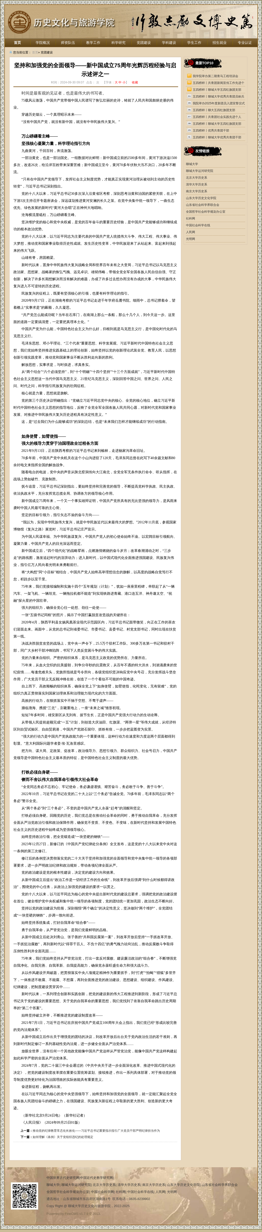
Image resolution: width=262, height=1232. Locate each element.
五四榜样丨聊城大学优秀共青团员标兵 (218, 96)
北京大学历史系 (196, 177)
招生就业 (219, 43)
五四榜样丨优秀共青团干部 (211, 130)
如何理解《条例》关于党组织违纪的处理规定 (63, 1137)
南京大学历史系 (196, 191)
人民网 (190, 232)
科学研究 (118, 43)
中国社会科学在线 (198, 225)
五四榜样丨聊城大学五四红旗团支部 (217, 89)
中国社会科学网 (102, 1192)
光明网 (190, 239)
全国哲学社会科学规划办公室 (205, 211)
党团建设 (144, 43)
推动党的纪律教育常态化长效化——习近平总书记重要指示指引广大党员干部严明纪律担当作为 (96, 1130)
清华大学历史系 (196, 184)
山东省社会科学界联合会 (202, 205)
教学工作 (93, 43)
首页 (17, 43)
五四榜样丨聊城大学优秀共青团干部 (217, 137)
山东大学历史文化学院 (201, 198)
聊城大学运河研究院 (199, 171)
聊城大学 (192, 164)
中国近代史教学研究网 (96, 1178)
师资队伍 (68, 43)
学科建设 (169, 43)
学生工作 (194, 43)
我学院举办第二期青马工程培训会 (215, 76)
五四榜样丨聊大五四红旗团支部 (214, 110)
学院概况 (43, 43)
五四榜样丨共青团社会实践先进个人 (217, 117)
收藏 (135, 82)
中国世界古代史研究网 (62, 1178)
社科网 (190, 218)
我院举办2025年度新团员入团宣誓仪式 (219, 103)
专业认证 (245, 43)
